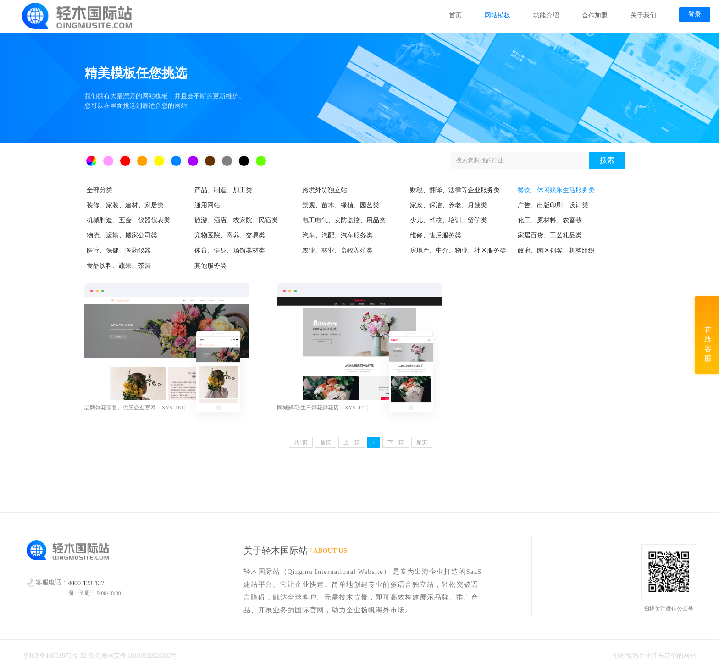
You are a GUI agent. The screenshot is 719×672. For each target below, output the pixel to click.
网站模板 (497, 15)
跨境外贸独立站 (324, 190)
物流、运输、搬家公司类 (122, 235)
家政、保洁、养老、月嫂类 (448, 205)
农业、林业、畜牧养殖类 (337, 250)
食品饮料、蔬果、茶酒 (119, 265)
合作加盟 (594, 15)
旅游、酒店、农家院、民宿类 (236, 220)
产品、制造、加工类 (223, 190)
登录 (694, 14)
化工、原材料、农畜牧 (550, 220)
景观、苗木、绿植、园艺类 (340, 205)
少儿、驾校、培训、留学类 (448, 220)
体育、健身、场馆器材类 (229, 250)
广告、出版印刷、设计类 (553, 205)
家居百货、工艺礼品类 (550, 235)
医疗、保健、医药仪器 (119, 250)
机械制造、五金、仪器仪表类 (128, 220)
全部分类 (99, 190)
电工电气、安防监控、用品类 (344, 220)
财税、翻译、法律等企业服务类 (455, 190)
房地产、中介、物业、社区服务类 (458, 250)
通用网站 (207, 205)
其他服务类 (210, 265)
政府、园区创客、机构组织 (556, 250)
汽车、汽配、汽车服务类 (337, 235)
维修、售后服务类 (435, 235)
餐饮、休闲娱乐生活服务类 (556, 190)
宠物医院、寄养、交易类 (229, 235)
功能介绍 (546, 15)
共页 (301, 442)
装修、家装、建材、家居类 (125, 205)
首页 (454, 15)
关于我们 (643, 15)
